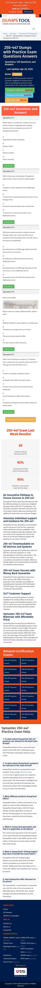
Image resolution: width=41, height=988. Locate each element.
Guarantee (7, 930)
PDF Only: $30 (16, 100)
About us (6, 927)
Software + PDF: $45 (20, 90)
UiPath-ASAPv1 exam (11, 938)
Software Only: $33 (19, 95)
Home (5, 33)
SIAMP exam (25, 955)
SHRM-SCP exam (27, 938)
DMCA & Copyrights (11, 916)
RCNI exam (25, 958)
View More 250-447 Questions (20, 419)
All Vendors (7, 912)
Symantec (13, 33)
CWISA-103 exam (27, 943)
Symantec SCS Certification (28, 33)
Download (17, 74)
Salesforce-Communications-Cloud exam (10, 958)
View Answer (8, 166)
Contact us (7, 923)
